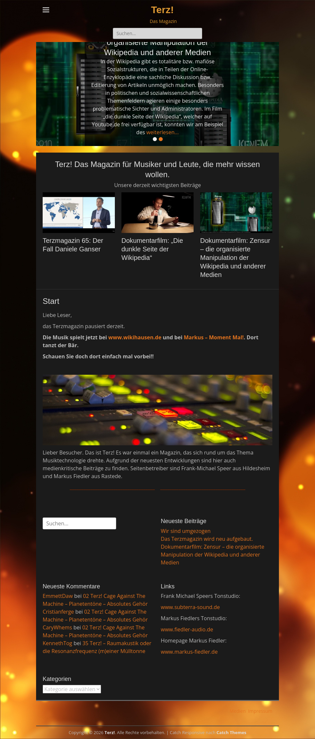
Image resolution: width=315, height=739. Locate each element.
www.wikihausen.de (134, 337)
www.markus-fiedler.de (189, 651)
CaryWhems (57, 627)
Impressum (260, 711)
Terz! (162, 9)
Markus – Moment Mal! (214, 337)
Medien (238, 711)
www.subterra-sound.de (190, 607)
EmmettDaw (58, 596)
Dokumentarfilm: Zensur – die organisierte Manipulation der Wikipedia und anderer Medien (235, 257)
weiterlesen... (162, 132)
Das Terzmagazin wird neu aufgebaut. (207, 538)
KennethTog (57, 643)
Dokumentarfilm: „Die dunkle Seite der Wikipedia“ (152, 249)
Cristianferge (58, 611)
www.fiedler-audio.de (187, 629)
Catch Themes (231, 732)
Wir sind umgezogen (186, 531)
